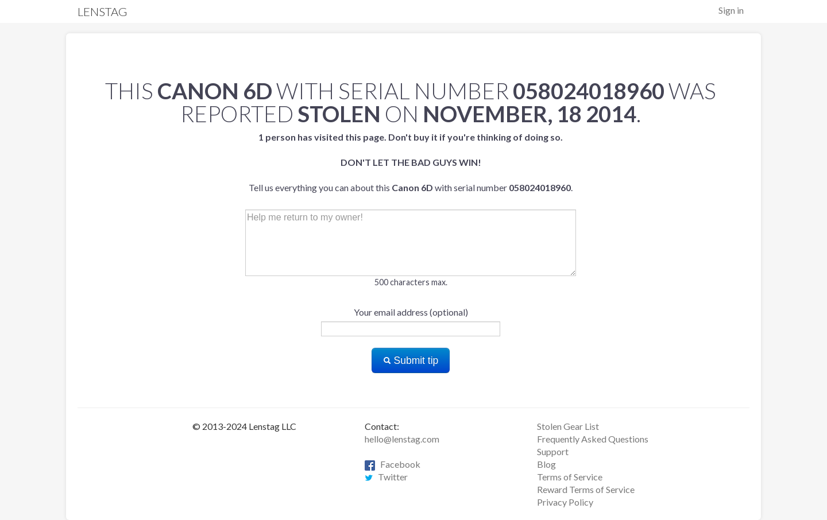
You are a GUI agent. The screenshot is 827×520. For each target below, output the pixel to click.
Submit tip (411, 360)
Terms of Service (569, 476)
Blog (546, 464)
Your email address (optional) (411, 311)
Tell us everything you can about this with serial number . (411, 162)
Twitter (386, 476)
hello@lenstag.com (402, 438)
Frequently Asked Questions (592, 438)
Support (553, 451)
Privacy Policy (565, 501)
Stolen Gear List (568, 426)
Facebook (392, 464)
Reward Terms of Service (586, 489)
